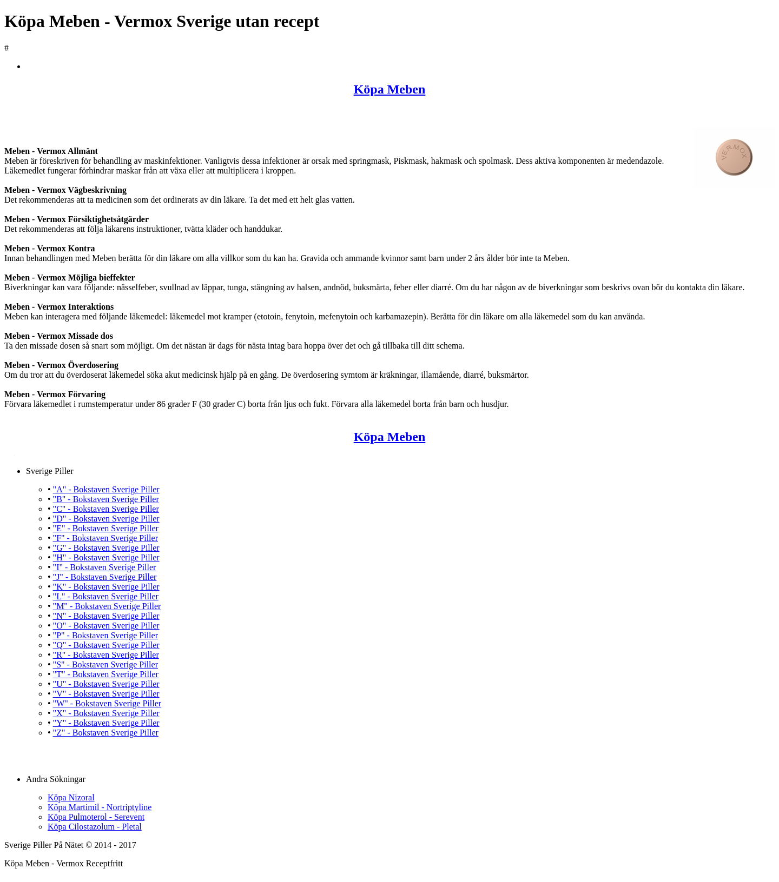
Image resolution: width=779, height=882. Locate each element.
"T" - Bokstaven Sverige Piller (106, 674)
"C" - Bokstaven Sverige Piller (106, 508)
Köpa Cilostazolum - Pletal (95, 826)
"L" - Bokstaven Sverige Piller (106, 596)
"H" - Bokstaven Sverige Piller (106, 557)
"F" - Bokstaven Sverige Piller (105, 538)
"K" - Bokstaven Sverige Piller (106, 586)
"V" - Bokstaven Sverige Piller (106, 693)
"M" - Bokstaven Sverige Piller (107, 606)
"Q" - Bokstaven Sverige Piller (106, 645)
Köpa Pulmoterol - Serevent (96, 816)
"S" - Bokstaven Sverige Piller (105, 664)
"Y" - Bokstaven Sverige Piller (106, 722)
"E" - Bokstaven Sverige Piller (106, 528)
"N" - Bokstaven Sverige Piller (106, 615)
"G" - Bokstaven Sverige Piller (106, 547)
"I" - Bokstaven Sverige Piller (104, 567)
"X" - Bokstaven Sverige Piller (106, 713)
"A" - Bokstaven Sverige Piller (106, 489)
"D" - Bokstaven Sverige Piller (106, 518)
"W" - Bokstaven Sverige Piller (107, 703)
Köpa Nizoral (71, 797)
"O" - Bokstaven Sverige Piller (106, 625)
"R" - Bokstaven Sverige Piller (106, 654)
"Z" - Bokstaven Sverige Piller (106, 732)
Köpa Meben (390, 89)
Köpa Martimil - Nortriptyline (99, 807)
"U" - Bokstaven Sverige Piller (106, 684)
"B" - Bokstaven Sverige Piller (106, 499)
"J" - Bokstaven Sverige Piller (105, 577)
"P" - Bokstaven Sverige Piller (105, 635)
